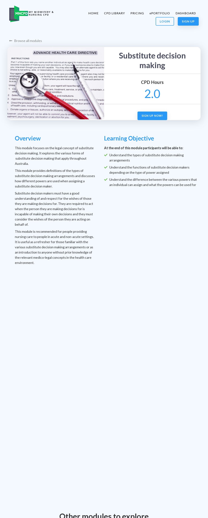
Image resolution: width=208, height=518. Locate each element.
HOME (93, 13)
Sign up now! (152, 115)
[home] (31, 14)
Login (165, 21)
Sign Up (188, 21)
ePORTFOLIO (160, 13)
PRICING (137, 13)
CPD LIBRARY (114, 13)
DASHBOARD (186, 13)
